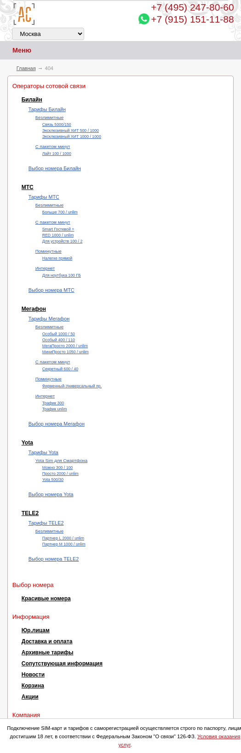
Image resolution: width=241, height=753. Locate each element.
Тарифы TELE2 (46, 523)
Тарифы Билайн (47, 109)
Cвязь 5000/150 (56, 124)
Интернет (45, 268)
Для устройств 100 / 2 (62, 241)
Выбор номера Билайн (55, 168)
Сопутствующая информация (62, 663)
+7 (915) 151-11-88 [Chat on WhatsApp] (192, 19)
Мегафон (34, 309)
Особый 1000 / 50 (58, 334)
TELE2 (30, 513)
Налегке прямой (57, 258)
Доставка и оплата (47, 641)
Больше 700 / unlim (60, 212)
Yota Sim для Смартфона (61, 460)
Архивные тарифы (48, 652)
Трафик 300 (53, 403)
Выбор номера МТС (52, 290)
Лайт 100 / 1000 (56, 153)
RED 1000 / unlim (58, 235)
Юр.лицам (36, 630)
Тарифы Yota (43, 452)
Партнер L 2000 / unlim (63, 538)
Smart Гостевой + (58, 229)
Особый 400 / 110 (58, 340)
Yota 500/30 (52, 479)
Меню (15, 50)
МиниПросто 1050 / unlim (65, 352)
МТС (28, 187)
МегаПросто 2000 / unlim (65, 346)
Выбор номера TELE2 (54, 559)
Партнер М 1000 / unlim (64, 544)
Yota (27, 442)
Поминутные (48, 251)
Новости (33, 674)
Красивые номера (46, 598)
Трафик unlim (54, 409)
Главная (26, 68)
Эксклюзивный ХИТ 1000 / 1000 (71, 136)
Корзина (33, 685)
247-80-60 (192, 7)
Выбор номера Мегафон (57, 424)
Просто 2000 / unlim (60, 473)
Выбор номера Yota (51, 494)
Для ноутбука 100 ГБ (61, 275)
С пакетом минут (52, 146)
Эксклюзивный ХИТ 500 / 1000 (70, 130)
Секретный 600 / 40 (60, 369)
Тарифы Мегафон (49, 318)
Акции (30, 697)
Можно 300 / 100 (57, 467)
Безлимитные (49, 117)
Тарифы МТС (44, 197)
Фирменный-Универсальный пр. (72, 386)
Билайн (32, 99)
